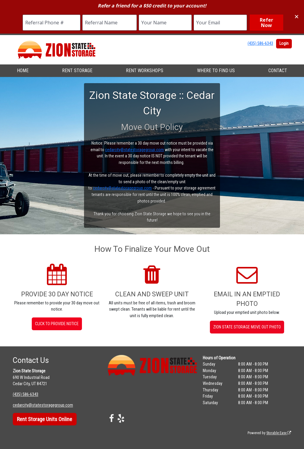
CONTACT (277, 70)
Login (284, 43)
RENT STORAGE (77, 70)
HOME (22, 70)
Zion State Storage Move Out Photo (247, 327)
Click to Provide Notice (57, 323)
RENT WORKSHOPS (144, 70)
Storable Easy (278, 433)
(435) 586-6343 (260, 43)
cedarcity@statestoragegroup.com (134, 149)
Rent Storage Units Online (44, 419)
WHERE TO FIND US (216, 70)
